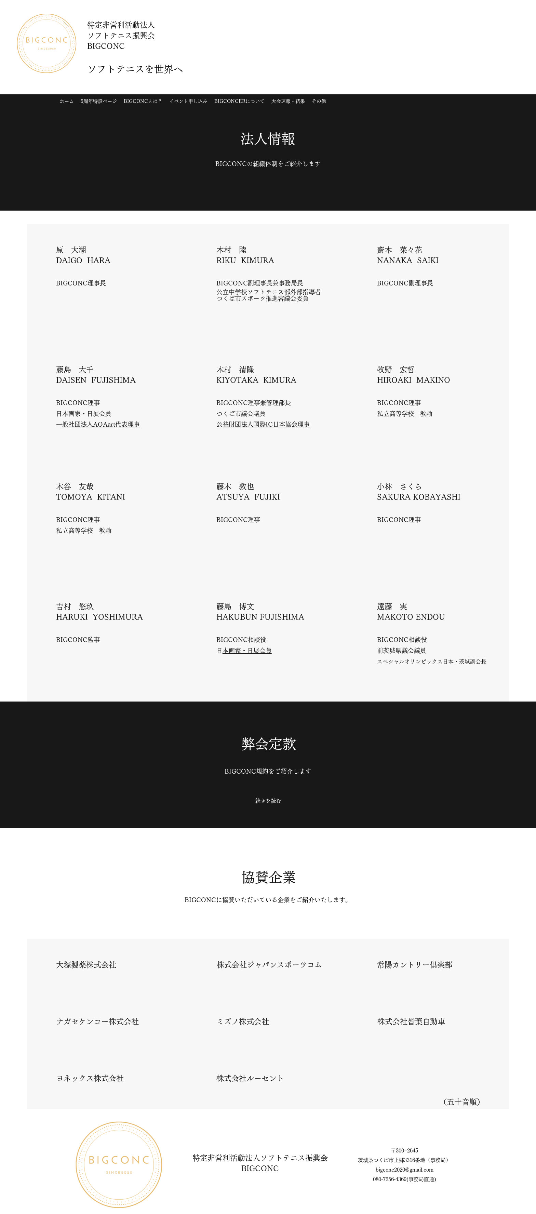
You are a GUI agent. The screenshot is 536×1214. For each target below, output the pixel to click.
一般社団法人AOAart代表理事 (101, 424)
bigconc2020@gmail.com (404, 1169)
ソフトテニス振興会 (294, 1158)
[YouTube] (473, 88)
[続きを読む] (268, 801)
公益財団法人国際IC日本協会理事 (266, 424)
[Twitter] (463, 88)
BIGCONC (260, 1168)
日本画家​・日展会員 (247, 651)
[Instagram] (453, 88)
